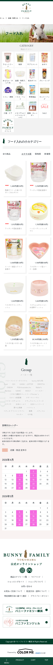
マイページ (35, 576)
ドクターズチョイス (13, 401)
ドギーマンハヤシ (33, 397)
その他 (30, 414)
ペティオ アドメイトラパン (14, 411)
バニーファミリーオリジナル (16, 380)
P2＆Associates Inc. (24, 387)
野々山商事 (18, 407)
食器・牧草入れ (13, 18)
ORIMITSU (41, 384)
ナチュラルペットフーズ (34, 401)
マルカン (19, 414)
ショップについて (35, 581)
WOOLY (28, 390)
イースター (39, 390)
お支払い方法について (13, 591)
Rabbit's (39, 387)
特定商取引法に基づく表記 (15, 595)
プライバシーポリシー (40, 595)
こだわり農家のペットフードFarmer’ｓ (24, 394)
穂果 (31, 411)
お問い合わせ (26, 586)
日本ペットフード (37, 404)
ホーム (2, 18)
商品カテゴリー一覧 (18, 576)
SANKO (18, 390)
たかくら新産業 (15, 397)
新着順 (47, 153)
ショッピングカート (15, 581)
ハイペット (31, 407)
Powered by (26, 651)
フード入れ (25, 18)
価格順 (38, 153)
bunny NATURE (38, 380)
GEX (14, 384)
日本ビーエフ (21, 404)
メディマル (41, 411)
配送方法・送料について (36, 591)
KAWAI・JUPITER (26, 384)
